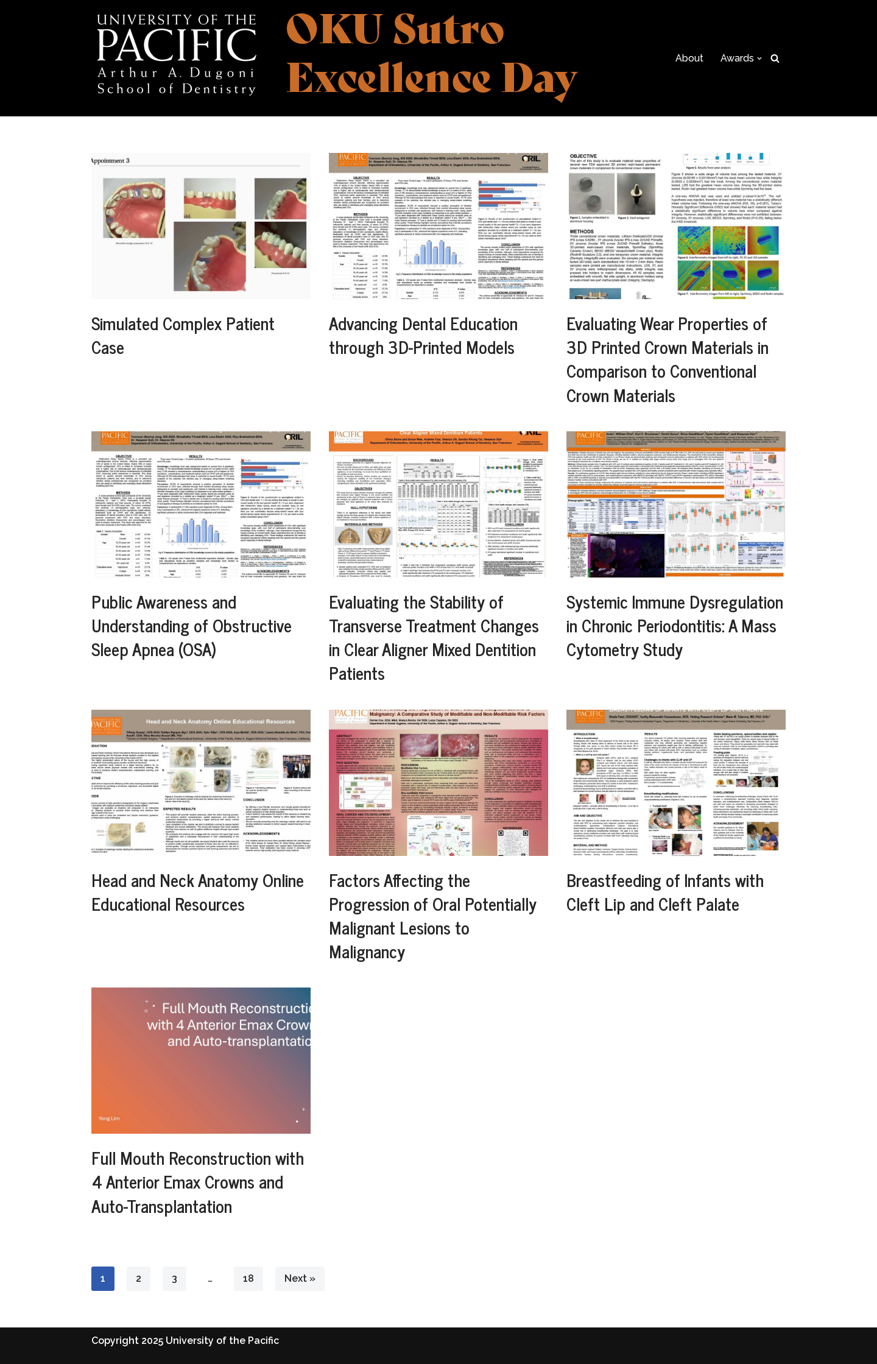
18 (248, 1278)
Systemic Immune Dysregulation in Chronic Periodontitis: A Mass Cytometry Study (674, 625)
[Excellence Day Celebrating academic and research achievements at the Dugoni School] (335, 58)
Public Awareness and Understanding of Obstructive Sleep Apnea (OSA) (191, 625)
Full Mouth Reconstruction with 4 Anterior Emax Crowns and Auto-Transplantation (197, 1181)
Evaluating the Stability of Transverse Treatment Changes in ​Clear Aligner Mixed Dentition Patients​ (434, 637)
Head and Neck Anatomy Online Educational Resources (197, 891)
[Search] (775, 58)
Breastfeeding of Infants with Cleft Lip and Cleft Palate (665, 891)
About (689, 58)
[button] (759, 58)
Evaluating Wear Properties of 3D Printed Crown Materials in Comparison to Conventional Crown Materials (667, 359)
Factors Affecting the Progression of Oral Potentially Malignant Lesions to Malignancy (433, 916)
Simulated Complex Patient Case (183, 335)
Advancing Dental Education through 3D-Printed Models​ (423, 335)
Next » (299, 1278)
